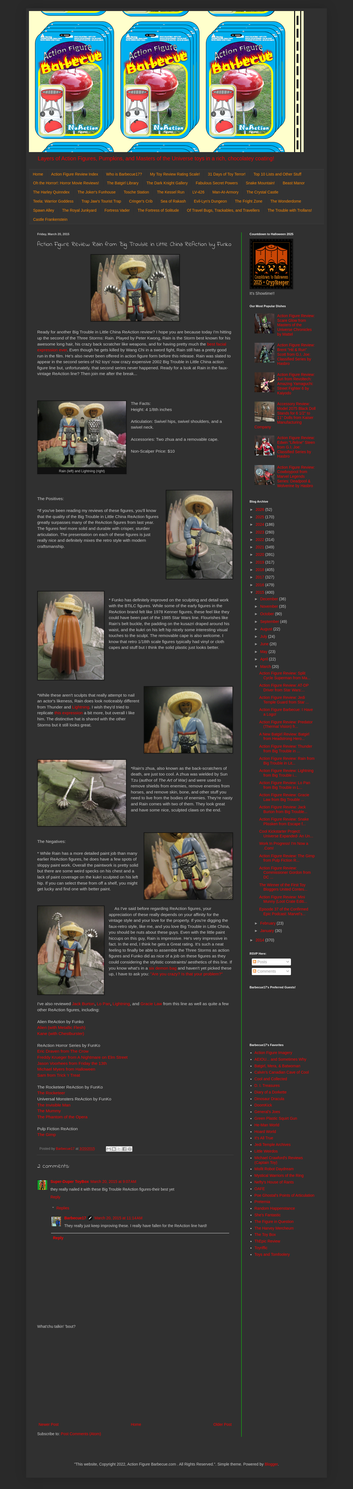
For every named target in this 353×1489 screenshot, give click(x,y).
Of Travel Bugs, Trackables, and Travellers (223, 210)
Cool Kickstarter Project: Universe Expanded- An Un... (286, 833)
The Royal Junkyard (79, 210)
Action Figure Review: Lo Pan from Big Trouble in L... (284, 785)
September (270, 621)
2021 (260, 547)
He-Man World (267, 1125)
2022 (260, 539)
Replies (62, 1208)
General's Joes (267, 1112)
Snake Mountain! (260, 183)
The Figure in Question (274, 1221)
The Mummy (49, 1110)
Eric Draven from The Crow (63, 1051)
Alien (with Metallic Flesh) (61, 1027)
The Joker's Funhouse (96, 192)
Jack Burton (83, 1003)
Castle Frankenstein (50, 219)
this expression (68, 712)
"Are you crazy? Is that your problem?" (186, 974)
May (264, 651)
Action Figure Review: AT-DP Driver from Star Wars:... (284, 687)
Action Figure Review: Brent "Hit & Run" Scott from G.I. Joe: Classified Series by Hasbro (296, 354)
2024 (260, 524)
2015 (260, 592)
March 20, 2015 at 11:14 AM (118, 1218)
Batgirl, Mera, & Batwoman (278, 1066)
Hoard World (265, 1131)
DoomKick (263, 1105)
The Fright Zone (249, 201)
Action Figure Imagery (273, 1052)
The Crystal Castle (262, 192)
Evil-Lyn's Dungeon (210, 201)
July (264, 636)
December (269, 599)
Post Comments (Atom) (81, 1434)
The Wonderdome (285, 201)
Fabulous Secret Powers (217, 183)
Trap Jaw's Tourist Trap (101, 201)
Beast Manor (293, 183)
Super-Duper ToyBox (69, 1181)
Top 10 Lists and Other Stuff (277, 174)
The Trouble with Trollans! (290, 210)
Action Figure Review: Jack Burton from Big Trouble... (283, 809)
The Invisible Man (54, 1105)
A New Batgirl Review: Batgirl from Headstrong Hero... (284, 736)
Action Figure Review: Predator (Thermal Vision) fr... (286, 724)
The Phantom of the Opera (62, 1116)
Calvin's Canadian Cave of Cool (282, 1072)
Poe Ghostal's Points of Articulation (284, 1195)
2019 (260, 562)
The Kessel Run (170, 192)
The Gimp (46, 1134)
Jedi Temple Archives (273, 1144)
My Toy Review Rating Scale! (175, 174)
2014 (260, 940)
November (269, 606)
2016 (260, 585)
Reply (55, 1197)
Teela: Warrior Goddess (53, 201)
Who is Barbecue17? (124, 174)
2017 (260, 577)
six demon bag (162, 968)
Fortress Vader (117, 210)
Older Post (222, 1424)
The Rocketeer (51, 1092)
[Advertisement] (135, 1375)
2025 (260, 517)
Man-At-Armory (225, 192)
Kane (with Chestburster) (60, 1033)
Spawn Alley (43, 210)
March (266, 666)
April (264, 659)
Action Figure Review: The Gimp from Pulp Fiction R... (287, 858)
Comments (264, 971)
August (266, 629)
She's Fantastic (268, 1215)
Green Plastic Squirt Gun (276, 1118)
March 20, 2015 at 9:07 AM (113, 1181)
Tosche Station (136, 192)
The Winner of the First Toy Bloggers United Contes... (283, 887)
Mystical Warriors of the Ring (279, 1175)
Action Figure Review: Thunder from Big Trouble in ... (285, 748)
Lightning (80, 707)
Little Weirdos (266, 1151)
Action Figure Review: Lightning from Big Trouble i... (286, 772)
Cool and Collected (271, 1079)
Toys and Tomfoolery (272, 1254)
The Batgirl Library (122, 183)
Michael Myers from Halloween (66, 1069)
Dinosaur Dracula (269, 1099)
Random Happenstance (275, 1208)
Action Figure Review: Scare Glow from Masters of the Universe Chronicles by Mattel (296, 325)
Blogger (271, 1464)
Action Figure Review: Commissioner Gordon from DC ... (285, 873)
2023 (260, 532)
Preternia (262, 1201)
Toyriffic (261, 1248)
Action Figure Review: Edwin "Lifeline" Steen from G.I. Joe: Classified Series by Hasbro (296, 447)
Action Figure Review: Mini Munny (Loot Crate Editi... (283, 899)
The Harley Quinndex (51, 192)
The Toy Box (265, 1234)
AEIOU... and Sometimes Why (280, 1059)
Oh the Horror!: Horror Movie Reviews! (66, 183)
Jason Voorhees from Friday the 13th (72, 1063)
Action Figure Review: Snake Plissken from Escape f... (284, 821)
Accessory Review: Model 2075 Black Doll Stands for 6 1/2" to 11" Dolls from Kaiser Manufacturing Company (285, 415)
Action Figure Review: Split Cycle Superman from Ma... (284, 675)
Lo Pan (103, 1003)
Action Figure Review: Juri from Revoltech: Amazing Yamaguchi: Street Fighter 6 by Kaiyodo (296, 383)
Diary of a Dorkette (271, 1092)
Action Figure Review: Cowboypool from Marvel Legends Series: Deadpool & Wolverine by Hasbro (296, 476)
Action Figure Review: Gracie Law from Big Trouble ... (284, 797)
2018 (260, 569)
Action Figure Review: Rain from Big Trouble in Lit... (287, 760)
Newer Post (48, 1424)
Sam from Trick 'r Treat (58, 1075)
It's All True (264, 1138)
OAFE (260, 1189)
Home (38, 174)
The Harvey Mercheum (274, 1228)
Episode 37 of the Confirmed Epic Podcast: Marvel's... (283, 911)
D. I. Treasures (267, 1085)
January (267, 930)
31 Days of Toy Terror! (226, 174)
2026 (260, 509)
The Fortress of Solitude (158, 210)
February (268, 923)
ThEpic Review (267, 1241)
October (267, 614)
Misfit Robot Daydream (274, 1169)
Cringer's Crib (141, 201)
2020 (260, 554)
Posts (260, 962)
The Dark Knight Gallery (167, 183)
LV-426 (198, 192)
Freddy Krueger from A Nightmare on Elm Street (82, 1057)
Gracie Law (151, 1003)
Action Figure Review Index (74, 174)
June (264, 644)
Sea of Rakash (173, 201)
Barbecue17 (75, 1218)
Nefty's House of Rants (274, 1182)
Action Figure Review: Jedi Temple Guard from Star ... (284, 699)
